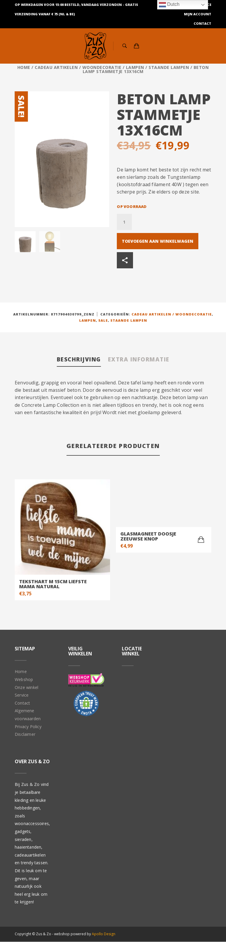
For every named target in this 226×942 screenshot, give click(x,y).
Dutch (169, 4)
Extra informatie (140, 359)
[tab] (76, 360)
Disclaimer (25, 735)
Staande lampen (169, 67)
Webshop (24, 679)
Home (23, 67)
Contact (202, 23)
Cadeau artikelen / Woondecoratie (78, 67)
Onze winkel (26, 687)
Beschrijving (76, 359)
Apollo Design (103, 934)
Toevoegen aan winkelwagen (157, 241)
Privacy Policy (28, 727)
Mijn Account (197, 14)
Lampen (135, 67)
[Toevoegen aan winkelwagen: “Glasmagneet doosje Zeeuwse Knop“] (201, 540)
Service (22, 695)
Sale (103, 320)
